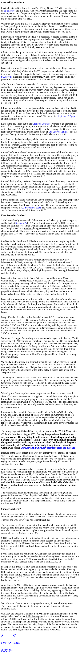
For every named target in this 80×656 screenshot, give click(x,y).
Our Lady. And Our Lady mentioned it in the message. (47, 447)
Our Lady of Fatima (57, 131)
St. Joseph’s (6, 76)
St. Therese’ (9, 10)
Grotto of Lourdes (41, 123)
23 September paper (31, 207)
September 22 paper (67, 116)
